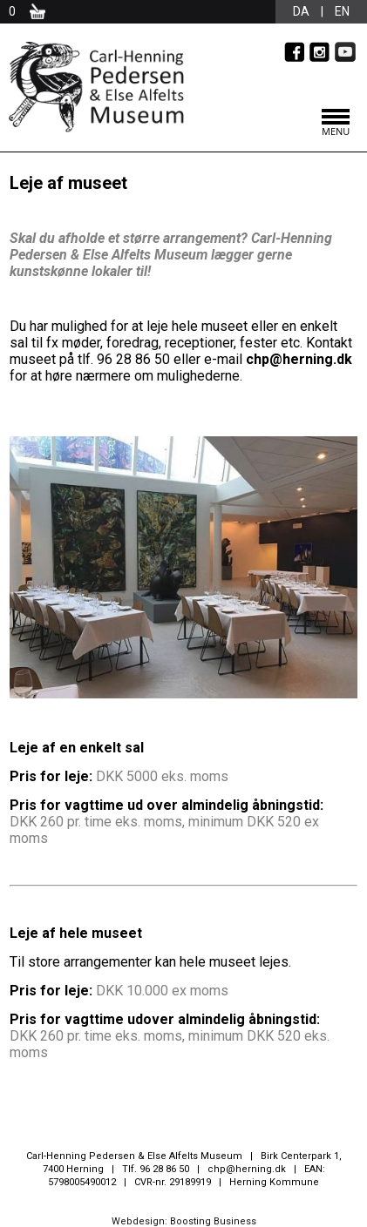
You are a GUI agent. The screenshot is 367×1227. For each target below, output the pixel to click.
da (301, 11)
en (342, 11)
